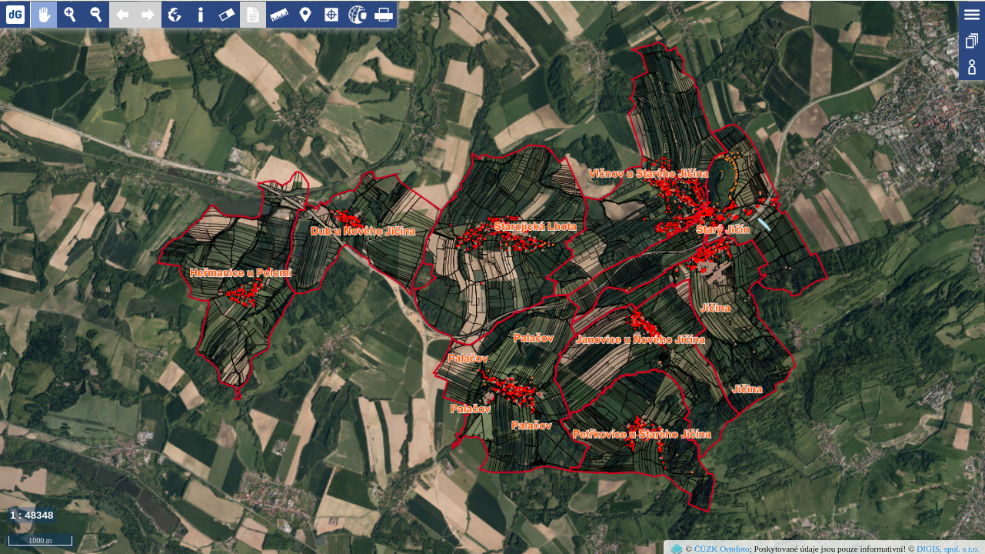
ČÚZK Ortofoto (722, 548)
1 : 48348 (31, 515)
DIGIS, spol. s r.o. (948, 548)
